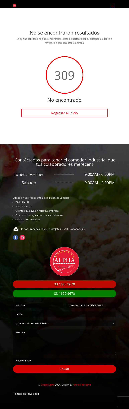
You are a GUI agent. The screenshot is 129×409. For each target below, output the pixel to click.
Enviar (64, 369)
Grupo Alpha (47, 384)
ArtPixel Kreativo (82, 384)
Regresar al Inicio (64, 113)
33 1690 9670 (64, 284)
